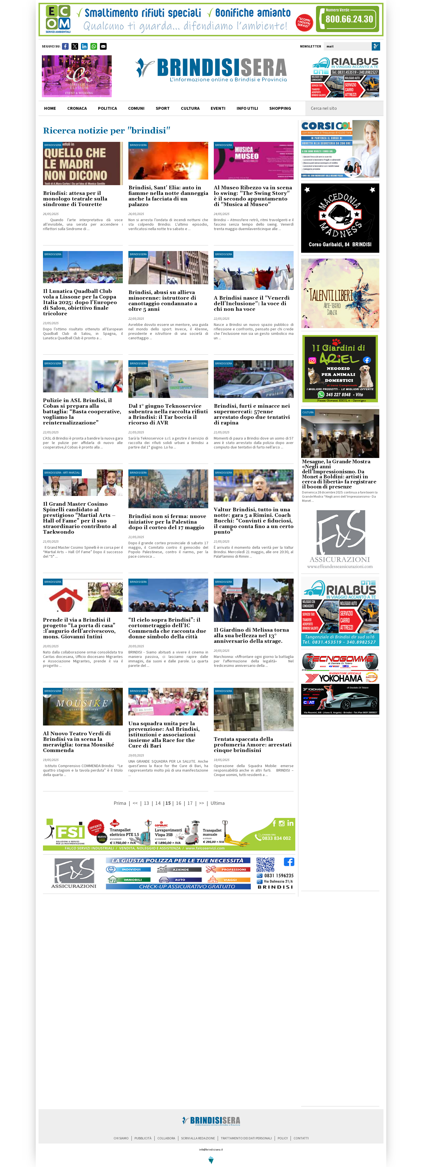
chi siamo (121, 1138)
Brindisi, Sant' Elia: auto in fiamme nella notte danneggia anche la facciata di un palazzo (168, 196)
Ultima (217, 803)
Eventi (218, 108)
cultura (190, 108)
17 (190, 803)
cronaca (77, 108)
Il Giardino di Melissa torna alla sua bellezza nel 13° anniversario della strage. (251, 636)
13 (146, 803)
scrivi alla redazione (198, 1138)
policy (283, 1138)
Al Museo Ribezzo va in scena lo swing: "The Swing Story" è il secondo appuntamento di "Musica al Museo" (253, 196)
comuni (136, 108)
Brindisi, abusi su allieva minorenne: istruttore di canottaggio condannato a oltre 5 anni (162, 300)
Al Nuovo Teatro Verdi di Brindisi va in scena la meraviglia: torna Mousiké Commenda (78, 742)
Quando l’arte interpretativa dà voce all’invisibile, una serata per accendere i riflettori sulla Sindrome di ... (83, 224)
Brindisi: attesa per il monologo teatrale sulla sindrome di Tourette (75, 199)
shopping (280, 108)
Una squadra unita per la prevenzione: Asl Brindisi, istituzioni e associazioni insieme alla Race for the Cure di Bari (164, 734)
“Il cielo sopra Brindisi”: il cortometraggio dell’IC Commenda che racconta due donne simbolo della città (167, 628)
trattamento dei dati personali (246, 1138)
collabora (166, 1138)
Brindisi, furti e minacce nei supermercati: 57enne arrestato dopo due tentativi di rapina (252, 414)
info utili (247, 108)
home (50, 108)
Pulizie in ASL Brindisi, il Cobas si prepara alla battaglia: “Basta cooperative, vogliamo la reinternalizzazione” (82, 411)
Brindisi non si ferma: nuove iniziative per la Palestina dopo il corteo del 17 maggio (167, 522)
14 (157, 803)
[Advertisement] (340, 804)
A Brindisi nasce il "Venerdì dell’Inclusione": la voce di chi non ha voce (252, 303)
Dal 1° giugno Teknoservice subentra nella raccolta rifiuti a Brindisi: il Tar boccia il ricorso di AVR (168, 414)
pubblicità (143, 1138)
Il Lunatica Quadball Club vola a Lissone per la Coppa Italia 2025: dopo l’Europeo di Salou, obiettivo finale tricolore (80, 302)
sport (163, 108)
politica (107, 108)
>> (202, 803)
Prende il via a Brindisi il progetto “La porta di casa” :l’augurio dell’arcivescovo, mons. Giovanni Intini (79, 628)
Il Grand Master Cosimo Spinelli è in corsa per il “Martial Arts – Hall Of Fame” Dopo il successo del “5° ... (83, 552)
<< (136, 803)
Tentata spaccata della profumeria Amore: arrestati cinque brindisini (253, 745)
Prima (120, 803)
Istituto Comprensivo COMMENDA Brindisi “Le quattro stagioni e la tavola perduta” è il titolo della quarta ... (83, 770)
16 (178, 803)
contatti (301, 1138)
